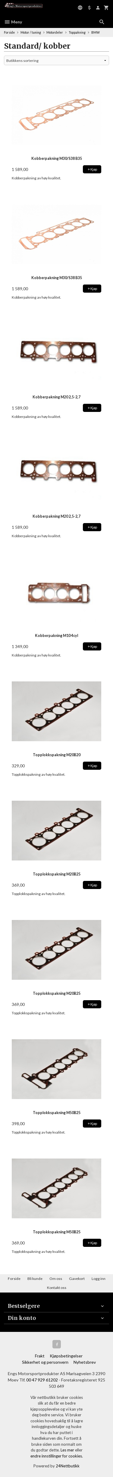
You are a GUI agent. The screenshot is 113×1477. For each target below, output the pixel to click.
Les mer (68, 1450)
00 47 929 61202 (42, 1379)
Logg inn (98, 1278)
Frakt (40, 1355)
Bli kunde (34, 1278)
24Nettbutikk (68, 1465)
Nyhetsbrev (85, 1362)
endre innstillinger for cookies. (56, 1456)
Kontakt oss (56, 1287)
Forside (9, 32)
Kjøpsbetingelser (66, 1355)
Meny (13, 21)
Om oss (55, 1278)
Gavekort (77, 1278)
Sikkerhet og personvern (45, 1362)
